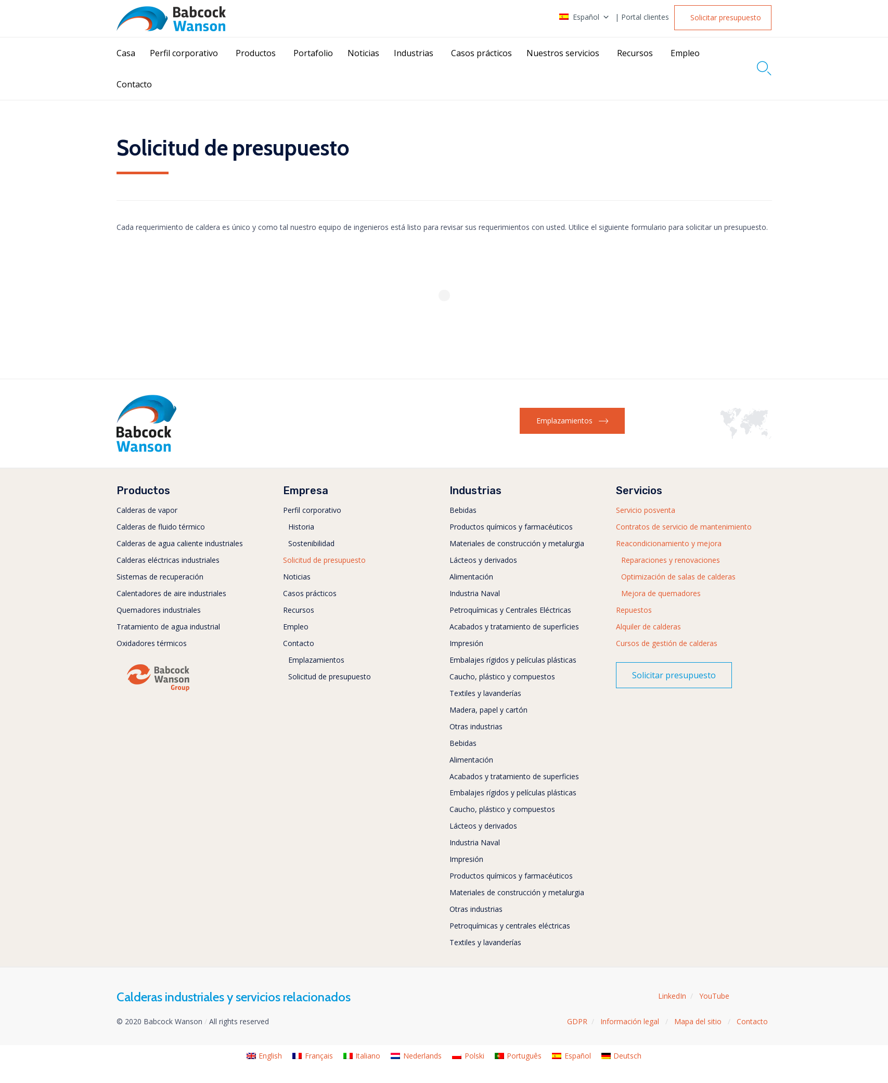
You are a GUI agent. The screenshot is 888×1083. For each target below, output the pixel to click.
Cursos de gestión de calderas (666, 643)
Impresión (466, 643)
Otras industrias (476, 726)
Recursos (635, 53)
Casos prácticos (481, 53)
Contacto (134, 84)
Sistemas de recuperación (160, 577)
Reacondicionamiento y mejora (669, 543)
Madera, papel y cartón (488, 710)
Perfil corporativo (184, 53)
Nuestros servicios (562, 53)
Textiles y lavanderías (485, 693)
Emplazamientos (316, 660)
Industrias (413, 53)
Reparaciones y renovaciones (670, 560)
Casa (126, 53)
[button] (723, 17)
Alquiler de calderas (648, 626)
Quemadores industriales (159, 610)
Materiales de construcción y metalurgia (516, 543)
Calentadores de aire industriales (171, 593)
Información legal (630, 1021)
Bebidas (463, 510)
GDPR (577, 1021)
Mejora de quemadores (661, 593)
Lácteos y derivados (483, 560)
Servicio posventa (645, 510)
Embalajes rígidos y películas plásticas (512, 660)
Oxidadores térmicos (152, 643)
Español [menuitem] (577, 1056)
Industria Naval (474, 593)
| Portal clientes (642, 17)
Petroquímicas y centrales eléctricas (509, 926)
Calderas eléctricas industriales (168, 560)
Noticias (363, 53)
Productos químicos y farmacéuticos (511, 527)
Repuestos (634, 610)
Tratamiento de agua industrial (168, 626)
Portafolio (313, 53)
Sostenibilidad (311, 543)
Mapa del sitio (699, 1021)
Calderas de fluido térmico (161, 527)
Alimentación (471, 577)
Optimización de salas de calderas (678, 577)
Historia (301, 527)
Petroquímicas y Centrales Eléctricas (510, 610)
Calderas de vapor (147, 510)
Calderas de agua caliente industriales (180, 543)
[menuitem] (264, 1056)
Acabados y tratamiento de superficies (514, 626)
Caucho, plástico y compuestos (502, 676)
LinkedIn (672, 996)
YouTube (714, 996)
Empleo (685, 53)
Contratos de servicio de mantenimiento (684, 527)
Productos (256, 53)
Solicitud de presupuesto (324, 560)
